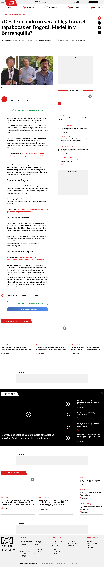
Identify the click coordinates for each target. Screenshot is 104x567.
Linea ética (37, 551)
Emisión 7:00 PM (73, 7)
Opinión (70, 2)
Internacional (29, 2)
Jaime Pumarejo (33, 295)
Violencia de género (67, 147)
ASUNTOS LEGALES (73, 543)
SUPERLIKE (89, 545)
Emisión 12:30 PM (51, 7)
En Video (10, 394)
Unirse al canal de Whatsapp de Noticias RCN (27, 110)
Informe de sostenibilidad (38, 545)
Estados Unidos (84, 503)
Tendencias (63, 2)
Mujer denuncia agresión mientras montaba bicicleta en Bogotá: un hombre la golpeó (75, 150)
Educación (83, 490)
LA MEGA (54, 553)
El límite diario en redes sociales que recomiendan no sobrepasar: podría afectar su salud (16, 349)
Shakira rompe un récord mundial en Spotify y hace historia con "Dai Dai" (90, 481)
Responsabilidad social (26, 541)
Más (97, 393)
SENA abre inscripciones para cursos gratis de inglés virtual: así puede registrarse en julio (90, 494)
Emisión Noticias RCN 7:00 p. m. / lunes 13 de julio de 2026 (89, 413)
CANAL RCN (93, 2)
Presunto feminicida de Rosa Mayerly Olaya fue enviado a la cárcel (75, 118)
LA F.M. (54, 547)
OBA (35, 553)
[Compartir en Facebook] (99, 23)
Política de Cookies (61, 563)
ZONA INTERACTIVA (92, 543)
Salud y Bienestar (45, 2)
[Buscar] (102, 2)
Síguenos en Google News (27, 309)
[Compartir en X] (99, 27)
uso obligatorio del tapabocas (31, 123)
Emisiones (6, 7)
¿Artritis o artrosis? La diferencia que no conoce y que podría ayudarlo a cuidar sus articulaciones (85, 349)
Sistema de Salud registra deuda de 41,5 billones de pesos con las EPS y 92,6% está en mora (51, 349)
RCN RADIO (55, 545)
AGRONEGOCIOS (72, 545)
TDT (61, 541)
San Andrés (4, 497)
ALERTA (54, 549)
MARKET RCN (90, 547)
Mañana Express (28, 7)
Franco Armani (65, 136)
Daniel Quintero (22, 295)
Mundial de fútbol (66, 126)
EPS (37, 344)
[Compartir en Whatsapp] (99, 32)
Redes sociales (5, 344)
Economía (56, 2)
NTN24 (54, 541)
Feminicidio (61, 115)
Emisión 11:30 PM (95, 7)
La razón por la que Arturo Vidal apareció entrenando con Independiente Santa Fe (76, 160)
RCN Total (55, 543)
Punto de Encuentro (76, 2)
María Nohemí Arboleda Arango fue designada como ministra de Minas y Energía (88, 402)
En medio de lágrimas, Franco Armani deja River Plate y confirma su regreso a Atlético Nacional (75, 139)
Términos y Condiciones (74, 563)
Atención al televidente (23, 545)
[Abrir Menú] (2, 2)
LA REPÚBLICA (71, 541)
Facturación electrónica (37, 542)
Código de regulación (26, 548)
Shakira (82, 477)
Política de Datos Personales (47, 563)
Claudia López (11, 295)
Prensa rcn (23, 553)
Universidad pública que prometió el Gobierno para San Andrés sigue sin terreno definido (27, 436)
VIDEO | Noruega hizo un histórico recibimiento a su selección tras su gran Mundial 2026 (56, 501)
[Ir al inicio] (11, 3)
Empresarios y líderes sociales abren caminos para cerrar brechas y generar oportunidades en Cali (89, 436)
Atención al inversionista (23, 556)
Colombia (21, 2)
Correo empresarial (25, 551)
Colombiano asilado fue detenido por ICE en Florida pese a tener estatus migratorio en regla (91, 508)
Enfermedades (75, 344)
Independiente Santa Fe (68, 157)
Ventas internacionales (39, 548)
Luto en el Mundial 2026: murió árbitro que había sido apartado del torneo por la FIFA (75, 129)
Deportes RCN (37, 2)
